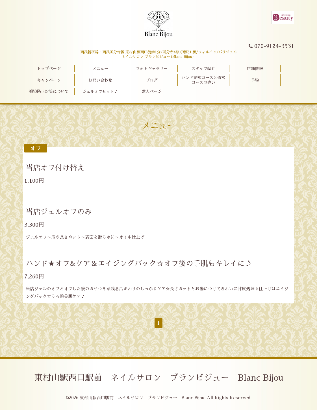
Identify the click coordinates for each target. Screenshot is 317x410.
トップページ (49, 69)
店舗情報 (255, 69)
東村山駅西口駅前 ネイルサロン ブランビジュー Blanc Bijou (158, 378)
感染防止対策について (49, 91)
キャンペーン (49, 80)
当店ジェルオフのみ (59, 211)
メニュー (100, 69)
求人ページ (152, 91)
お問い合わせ (100, 80)
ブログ (152, 80)
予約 (255, 80)
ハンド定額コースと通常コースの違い (203, 80)
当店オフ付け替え (55, 167)
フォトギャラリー (152, 69)
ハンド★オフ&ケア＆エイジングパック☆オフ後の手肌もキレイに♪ (139, 263)
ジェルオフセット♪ (100, 91)
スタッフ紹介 (203, 69)
